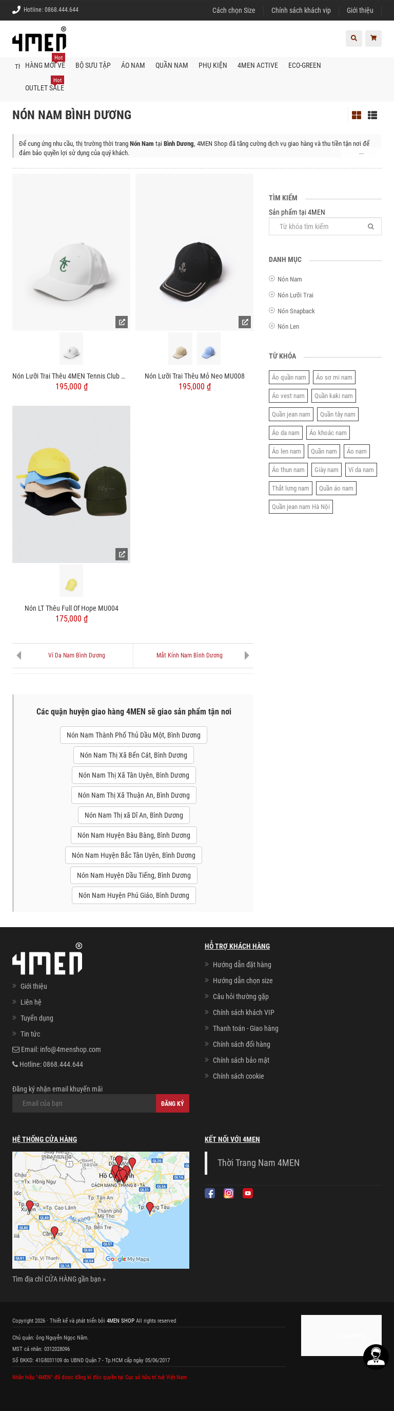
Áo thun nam (288, 469)
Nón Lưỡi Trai (295, 294)
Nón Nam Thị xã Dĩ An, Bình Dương (134, 815)
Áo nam (357, 451)
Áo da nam (286, 432)
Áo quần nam (289, 377)
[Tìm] (371, 226)
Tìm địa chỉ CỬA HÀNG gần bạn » (59, 1279)
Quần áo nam (336, 488)
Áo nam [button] (133, 65)
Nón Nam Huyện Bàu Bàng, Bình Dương (133, 835)
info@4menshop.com (70, 1049)
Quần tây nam (338, 414)
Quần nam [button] (171, 65)
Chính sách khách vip (301, 10)
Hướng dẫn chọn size (243, 980)
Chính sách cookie (238, 1075)
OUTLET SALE (44, 83)
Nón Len (288, 326)
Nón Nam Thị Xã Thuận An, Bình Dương (134, 795)
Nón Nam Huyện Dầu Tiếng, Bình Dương (134, 875)
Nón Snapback (296, 310)
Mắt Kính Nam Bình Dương (189, 655)
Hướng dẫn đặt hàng (242, 964)
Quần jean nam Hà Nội (301, 506)
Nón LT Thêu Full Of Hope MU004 (72, 608)
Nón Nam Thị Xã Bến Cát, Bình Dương (133, 755)
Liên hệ (31, 1002)
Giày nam (326, 469)
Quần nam (324, 451)
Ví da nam (361, 469)
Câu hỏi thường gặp (241, 996)
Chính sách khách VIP (243, 1012)
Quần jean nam (291, 414)
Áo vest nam (288, 395)
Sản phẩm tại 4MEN (325, 221)
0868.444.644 (61, 9)
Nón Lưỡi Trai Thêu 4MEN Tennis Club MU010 (71, 375)
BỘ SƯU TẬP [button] (93, 65)
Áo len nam (286, 451)
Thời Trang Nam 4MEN (259, 1162)
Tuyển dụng (37, 1018)
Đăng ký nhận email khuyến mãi (100, 1099)
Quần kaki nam (333, 395)
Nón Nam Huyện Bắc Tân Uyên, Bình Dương (133, 855)
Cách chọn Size (233, 10)
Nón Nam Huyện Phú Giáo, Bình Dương (133, 895)
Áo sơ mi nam (334, 377)
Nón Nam (290, 279)
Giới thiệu (360, 10)
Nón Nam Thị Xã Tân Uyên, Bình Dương (133, 775)
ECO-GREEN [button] (304, 65)
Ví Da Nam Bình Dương (76, 655)
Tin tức (30, 1034)
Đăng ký (172, 1103)
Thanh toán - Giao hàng (246, 1028)
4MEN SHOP (120, 1320)
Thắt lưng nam (290, 488)
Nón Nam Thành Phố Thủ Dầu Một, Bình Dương (134, 735)
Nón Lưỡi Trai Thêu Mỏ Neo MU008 (195, 375)
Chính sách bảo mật (241, 1060)
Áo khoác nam (328, 432)
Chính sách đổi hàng (241, 1044)
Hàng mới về (45, 61)
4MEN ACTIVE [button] (258, 65)
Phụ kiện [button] (213, 65)
